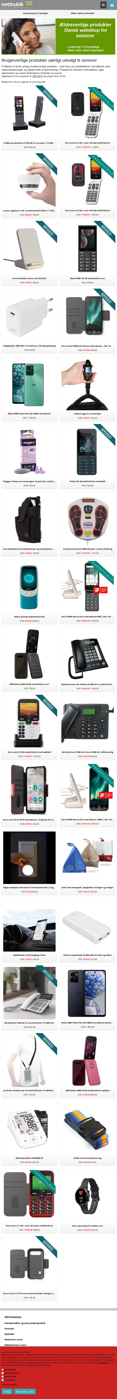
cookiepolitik (103, 1362)
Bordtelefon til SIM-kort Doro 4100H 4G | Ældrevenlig (87, 752)
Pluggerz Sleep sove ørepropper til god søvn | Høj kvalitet (29, 481)
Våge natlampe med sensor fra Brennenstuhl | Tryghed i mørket (29, 887)
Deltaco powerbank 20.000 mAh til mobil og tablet (88, 955)
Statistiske (9, 1380)
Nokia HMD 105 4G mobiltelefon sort (87, 278)
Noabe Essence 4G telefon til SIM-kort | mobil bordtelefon (87, 684)
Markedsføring (11, 1373)
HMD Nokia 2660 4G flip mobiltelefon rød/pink (88, 1090)
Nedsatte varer (14, 1339)
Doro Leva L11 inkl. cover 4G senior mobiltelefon (29, 1225)
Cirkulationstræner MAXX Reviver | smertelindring (87, 549)
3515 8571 (37, 76)
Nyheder (9, 1333)
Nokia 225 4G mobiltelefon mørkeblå (87, 481)
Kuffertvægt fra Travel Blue (87, 413)
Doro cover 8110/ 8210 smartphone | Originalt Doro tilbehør (29, 819)
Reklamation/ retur (16, 1344)
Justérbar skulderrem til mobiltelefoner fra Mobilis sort (29, 1090)
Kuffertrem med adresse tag (87, 1158)
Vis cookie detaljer (9, 1384)
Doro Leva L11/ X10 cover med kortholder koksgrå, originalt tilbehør (29, 1293)
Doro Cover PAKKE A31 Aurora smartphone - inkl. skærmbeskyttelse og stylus (87, 346)
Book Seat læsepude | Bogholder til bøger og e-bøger (87, 887)
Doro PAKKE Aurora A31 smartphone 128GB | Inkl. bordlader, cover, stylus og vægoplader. (87, 819)
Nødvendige (10, 1369)
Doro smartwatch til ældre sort (87, 1226)
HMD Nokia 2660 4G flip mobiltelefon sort (29, 684)
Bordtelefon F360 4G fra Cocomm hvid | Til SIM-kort (29, 1023)
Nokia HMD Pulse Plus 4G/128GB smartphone (29, 413)
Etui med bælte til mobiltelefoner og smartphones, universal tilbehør (29, 549)
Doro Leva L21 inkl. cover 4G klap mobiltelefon (87, 143)
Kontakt (9, 1328)
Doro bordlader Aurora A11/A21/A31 (29, 278)
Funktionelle (10, 1376)
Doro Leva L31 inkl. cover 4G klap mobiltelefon (87, 210)
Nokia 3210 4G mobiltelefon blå (29, 616)
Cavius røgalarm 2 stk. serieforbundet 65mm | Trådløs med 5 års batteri (29, 210)
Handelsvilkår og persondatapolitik (25, 1323)
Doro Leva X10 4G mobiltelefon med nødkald (29, 752)
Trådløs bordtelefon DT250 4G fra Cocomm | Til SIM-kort (29, 143)
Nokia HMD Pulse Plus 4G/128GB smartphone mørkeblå (87, 1022)
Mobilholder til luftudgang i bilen (29, 955)
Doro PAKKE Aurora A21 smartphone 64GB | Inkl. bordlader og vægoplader (87, 616)
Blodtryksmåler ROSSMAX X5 (29, 1158)
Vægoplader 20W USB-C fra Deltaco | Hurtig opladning (29, 346)
